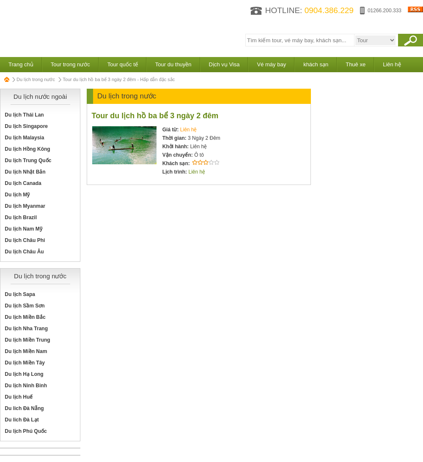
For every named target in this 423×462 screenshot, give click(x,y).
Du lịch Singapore (26, 126)
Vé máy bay (271, 64)
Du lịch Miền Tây (25, 363)
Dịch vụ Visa (224, 64)
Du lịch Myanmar (25, 206)
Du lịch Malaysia (24, 138)
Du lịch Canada (23, 183)
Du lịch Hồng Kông (27, 149)
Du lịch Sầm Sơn (24, 306)
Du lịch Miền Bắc (25, 317)
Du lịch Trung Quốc (28, 160)
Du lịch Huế (19, 397)
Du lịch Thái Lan (24, 115)
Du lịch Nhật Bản (25, 172)
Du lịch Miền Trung (27, 340)
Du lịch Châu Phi (25, 240)
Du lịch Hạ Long (24, 374)
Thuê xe (355, 64)
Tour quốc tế (122, 64)
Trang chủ (20, 64)
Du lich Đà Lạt (21, 420)
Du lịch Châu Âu (24, 252)
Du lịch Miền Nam (26, 351)
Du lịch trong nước (35, 79)
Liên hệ (392, 64)
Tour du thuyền (173, 64)
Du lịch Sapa (20, 294)
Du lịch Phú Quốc (26, 431)
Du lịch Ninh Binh (26, 386)
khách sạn (315, 64)
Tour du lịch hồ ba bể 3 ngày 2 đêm (155, 115)
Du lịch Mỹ (17, 195)
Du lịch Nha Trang (26, 329)
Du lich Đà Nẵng (24, 408)
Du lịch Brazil (21, 217)
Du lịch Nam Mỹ (23, 229)
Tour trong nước (70, 64)
